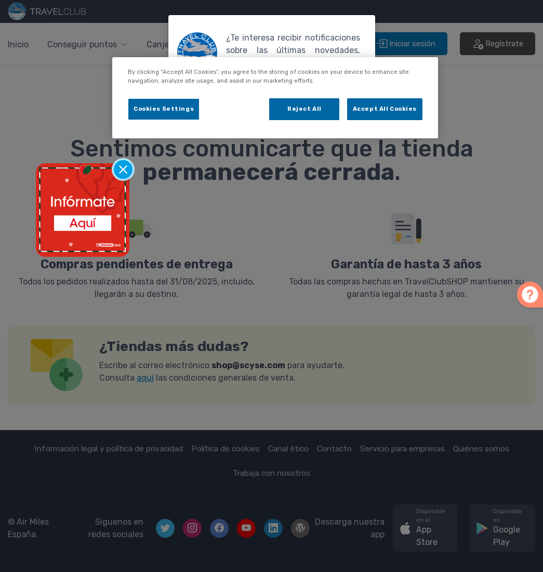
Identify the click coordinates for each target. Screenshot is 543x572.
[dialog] (275, 97)
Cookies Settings (164, 108)
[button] (530, 292)
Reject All (304, 108)
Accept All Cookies (385, 108)
